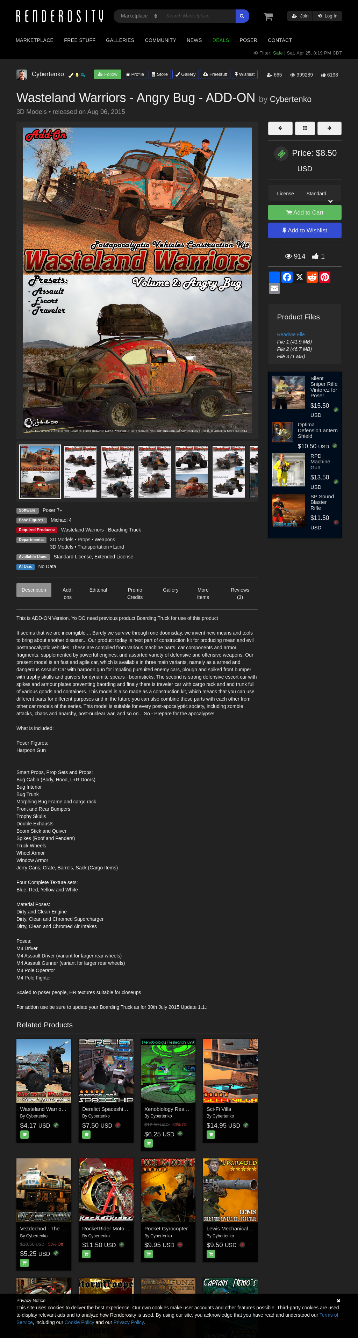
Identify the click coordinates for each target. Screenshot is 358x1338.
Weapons (104, 539)
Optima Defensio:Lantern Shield (318, 430)
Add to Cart (304, 212)
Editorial (98, 590)
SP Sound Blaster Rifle (322, 502)
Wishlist (245, 74)
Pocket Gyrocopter (166, 1228)
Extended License (113, 556)
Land (118, 547)
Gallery (186, 74)
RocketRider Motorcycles (111, 1228)
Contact (280, 40)
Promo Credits (135, 593)
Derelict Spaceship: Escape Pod (119, 1109)
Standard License (72, 556)
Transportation (93, 547)
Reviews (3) (240, 593)
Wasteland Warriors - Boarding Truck (101, 530)
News (194, 40)
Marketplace (34, 40)
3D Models (61, 539)
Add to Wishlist (304, 230)
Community (161, 40)
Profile (135, 74)
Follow (107, 74)
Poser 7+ (52, 510)
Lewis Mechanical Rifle (233, 1228)
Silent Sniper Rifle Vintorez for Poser (324, 387)
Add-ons (68, 593)
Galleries (120, 40)
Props (84, 539)
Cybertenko (291, 99)
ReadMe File (291, 334)
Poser (248, 40)
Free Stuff (79, 40)
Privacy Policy (129, 1322)
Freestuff (215, 74)
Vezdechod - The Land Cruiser (55, 1228)
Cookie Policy (79, 1322)
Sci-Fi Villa (219, 1109)
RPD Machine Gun (320, 461)
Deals (221, 40)
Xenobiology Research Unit (176, 1109)
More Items (203, 593)
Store (160, 74)
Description (34, 590)
